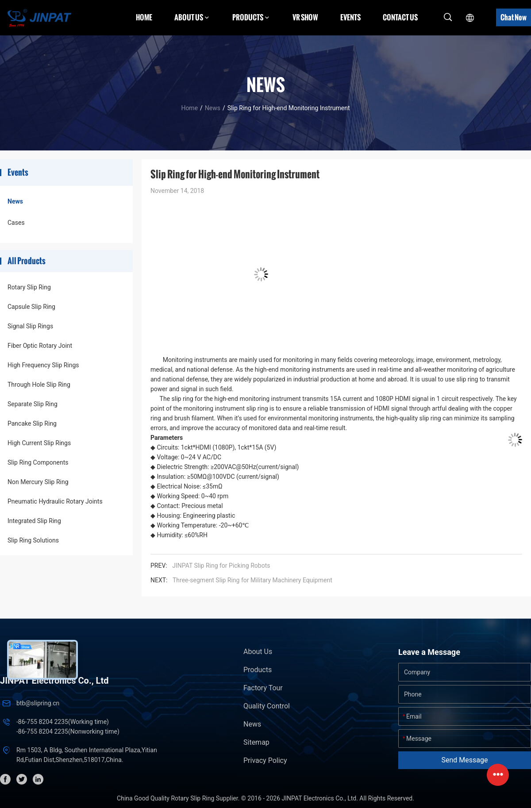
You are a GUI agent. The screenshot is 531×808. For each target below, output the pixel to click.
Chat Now (513, 17)
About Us (257, 651)
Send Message (465, 760)
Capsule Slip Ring (31, 306)
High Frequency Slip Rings (43, 365)
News (212, 108)
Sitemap (256, 742)
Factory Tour (263, 688)
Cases (16, 222)
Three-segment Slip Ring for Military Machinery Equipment (252, 580)
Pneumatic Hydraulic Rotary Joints (55, 501)
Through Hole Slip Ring (39, 384)
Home (144, 17)
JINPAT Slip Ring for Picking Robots (221, 565)
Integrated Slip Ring (34, 520)
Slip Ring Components (38, 462)
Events (350, 17)
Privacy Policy (265, 760)
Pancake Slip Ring (32, 423)
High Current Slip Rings (39, 442)
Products (257, 670)
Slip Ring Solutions (33, 540)
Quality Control (266, 706)
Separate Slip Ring (33, 404)
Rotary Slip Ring (29, 287)
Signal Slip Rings (30, 326)
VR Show (305, 17)
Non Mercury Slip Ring (38, 481)
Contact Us (400, 17)
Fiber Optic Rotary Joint (40, 345)
